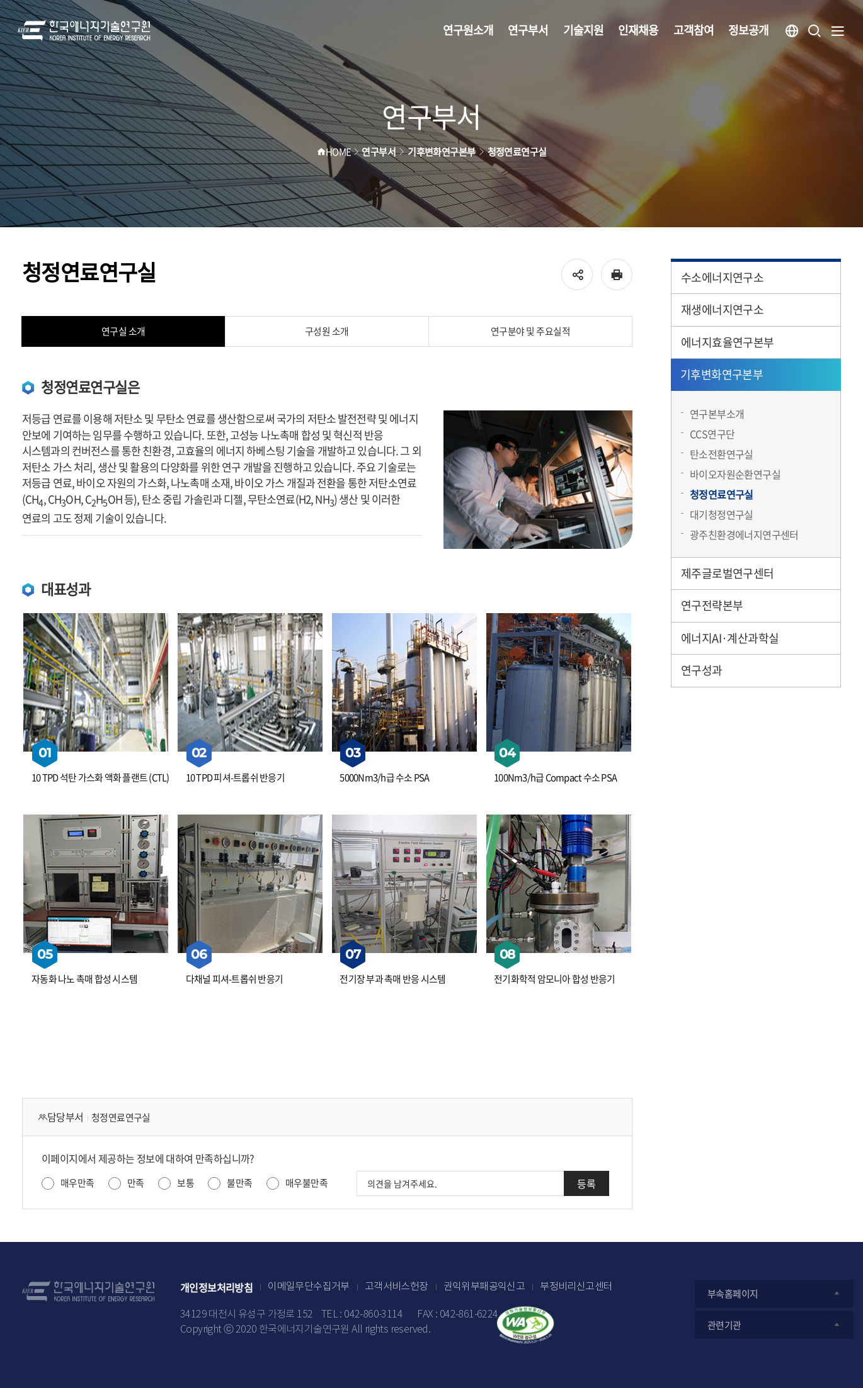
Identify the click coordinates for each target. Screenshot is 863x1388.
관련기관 (774, 1325)
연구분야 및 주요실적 (531, 331)
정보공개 (748, 29)
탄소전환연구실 (721, 453)
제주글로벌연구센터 (727, 573)
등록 (586, 1183)
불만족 (239, 1183)
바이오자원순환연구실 (735, 474)
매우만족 (77, 1183)
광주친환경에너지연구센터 (744, 534)
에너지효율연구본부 (727, 342)
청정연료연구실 (721, 494)
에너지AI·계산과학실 (730, 637)
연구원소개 (468, 29)
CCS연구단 (712, 433)
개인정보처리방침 (216, 1287)
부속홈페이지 (774, 1294)
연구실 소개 (123, 331)
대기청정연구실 (721, 514)
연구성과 (702, 670)
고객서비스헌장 (396, 1287)
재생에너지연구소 (722, 309)
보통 (185, 1183)
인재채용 (638, 29)
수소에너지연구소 (722, 277)
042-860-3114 (373, 1314)
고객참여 (693, 29)
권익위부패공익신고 (484, 1287)
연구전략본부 (712, 605)
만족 (135, 1183)
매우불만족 (306, 1183)
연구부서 (528, 29)
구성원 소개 (327, 331)
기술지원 (583, 29)
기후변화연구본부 (721, 374)
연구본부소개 (717, 413)
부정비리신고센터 (576, 1287)
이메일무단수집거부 (309, 1287)
